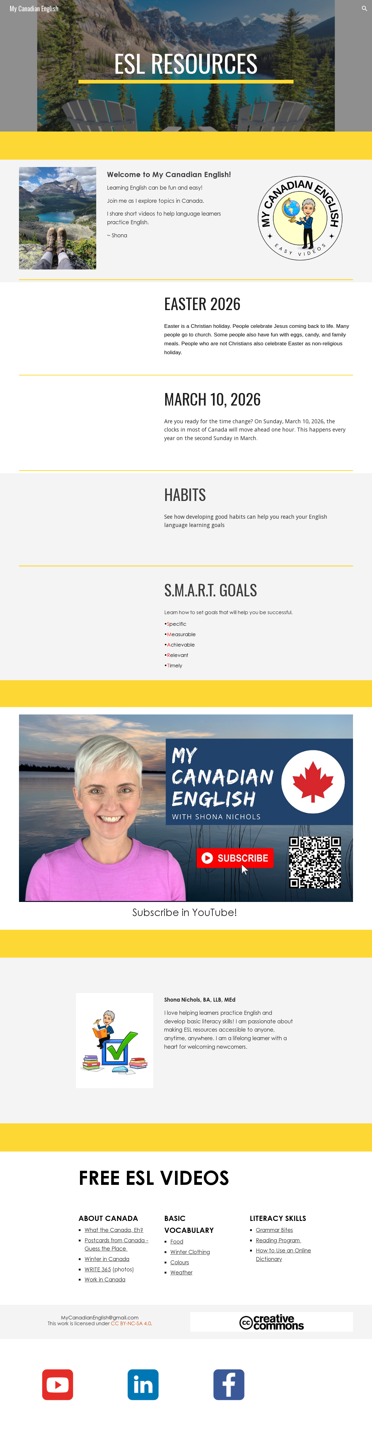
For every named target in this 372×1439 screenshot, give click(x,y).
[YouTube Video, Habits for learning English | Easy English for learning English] (86, 518)
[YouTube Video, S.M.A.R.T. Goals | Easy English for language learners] (86, 613)
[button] (364, 8)
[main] (186, 66)
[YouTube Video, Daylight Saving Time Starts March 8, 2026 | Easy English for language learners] (86, 422)
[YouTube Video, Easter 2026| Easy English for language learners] (86, 327)
